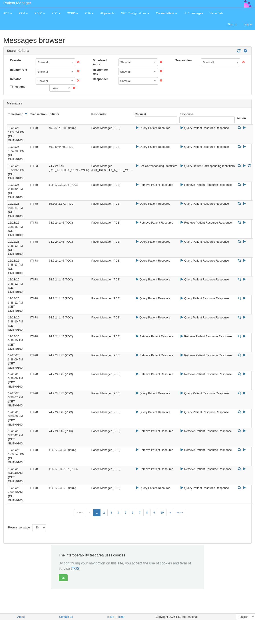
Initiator (15, 79)
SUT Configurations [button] (135, 13)
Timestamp (17, 86)
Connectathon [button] (166, 13)
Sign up (232, 24)
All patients (107, 13)
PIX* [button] (56, 13)
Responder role (100, 72)
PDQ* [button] (39, 13)
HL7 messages (193, 13)
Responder (100, 79)
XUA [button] (89, 13)
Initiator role (18, 69)
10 (162, 512)
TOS (75, 568)
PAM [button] (23, 13)
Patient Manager (17, 3)
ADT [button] (7, 13)
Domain (15, 60)
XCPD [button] (72, 13)
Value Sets (216, 13)
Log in (248, 24)
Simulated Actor (100, 62)
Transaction (183, 60)
